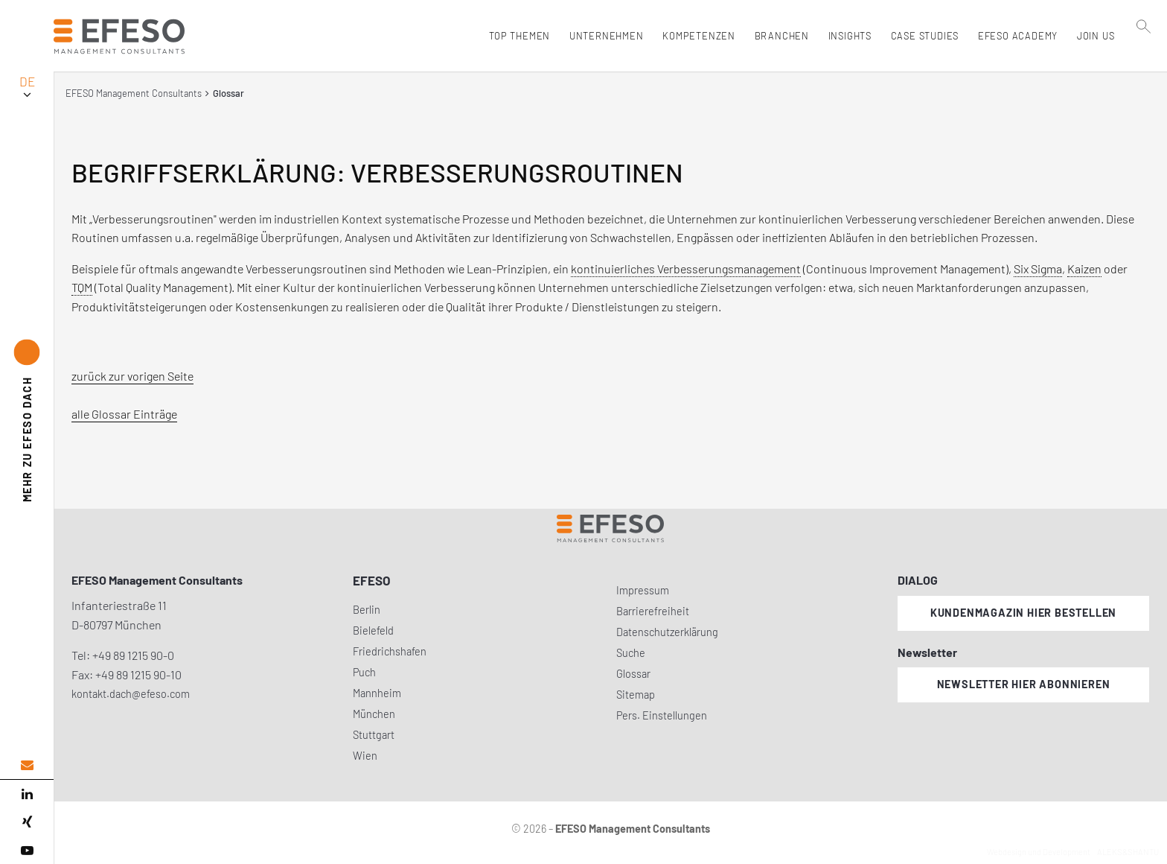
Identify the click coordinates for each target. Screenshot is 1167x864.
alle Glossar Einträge (124, 414)
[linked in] (27, 794)
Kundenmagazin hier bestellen (1023, 612)
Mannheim (377, 693)
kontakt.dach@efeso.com (130, 693)
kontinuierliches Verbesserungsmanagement (686, 268)
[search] (1144, 67)
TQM (81, 287)
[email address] (27, 765)
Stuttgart (373, 734)
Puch (364, 672)
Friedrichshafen (389, 651)
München (374, 714)
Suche (630, 653)
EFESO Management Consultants (133, 93)
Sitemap (635, 694)
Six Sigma (1038, 268)
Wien (365, 755)
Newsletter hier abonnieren (1023, 684)
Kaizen (1084, 268)
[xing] (27, 822)
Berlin (366, 609)
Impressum (642, 590)
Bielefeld (373, 630)
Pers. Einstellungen (661, 715)
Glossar (633, 673)
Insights (846, 36)
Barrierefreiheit (652, 611)
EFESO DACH (27, 440)
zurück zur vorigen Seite (132, 376)
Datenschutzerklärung (667, 632)
